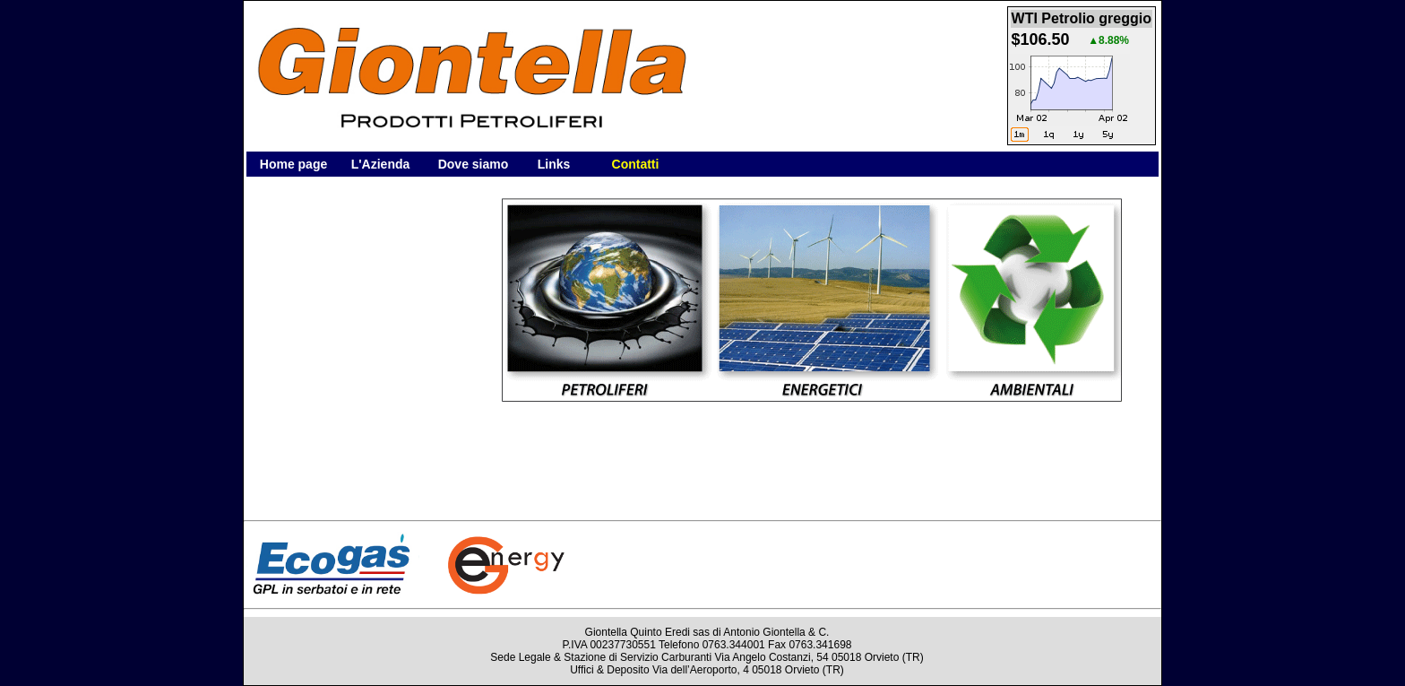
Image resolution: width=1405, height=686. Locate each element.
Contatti (635, 164)
